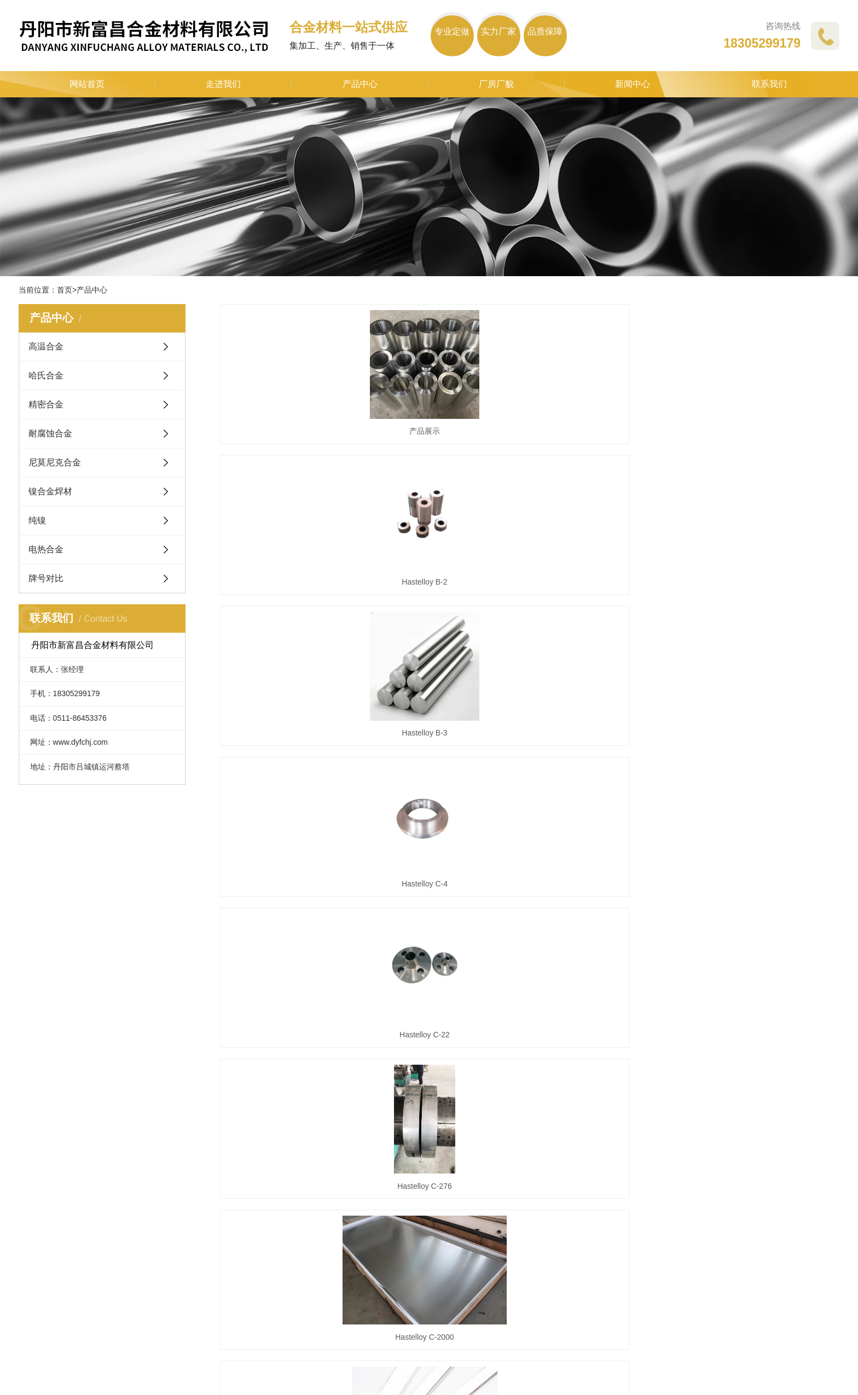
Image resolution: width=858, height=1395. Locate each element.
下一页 (597, 1048)
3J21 (742, 994)
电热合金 (45, 549)
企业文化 (36, 1189)
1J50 (742, 816)
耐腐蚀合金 (50, 433)
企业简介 (36, 1170)
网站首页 (87, 84)
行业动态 (323, 1189)
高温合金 (45, 346)
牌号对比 (45, 578)
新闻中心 (632, 84)
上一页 (461, 1048)
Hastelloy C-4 (317, 637)
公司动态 (323, 1170)
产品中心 (360, 84)
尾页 (632, 1048)
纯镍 (37, 520)
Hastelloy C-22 (530, 637)
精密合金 (45, 404)
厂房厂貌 (496, 84)
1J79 (317, 994)
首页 (64, 289)
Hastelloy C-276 (742, 637)
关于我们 (38, 1148)
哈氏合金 (45, 375)
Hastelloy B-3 (742, 458)
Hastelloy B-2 (529, 458)
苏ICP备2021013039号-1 (592, 1373)
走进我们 (223, 84)
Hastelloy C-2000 (316, 816)
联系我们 (769, 84)
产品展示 (317, 458)
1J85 (529, 994)
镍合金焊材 (50, 491)
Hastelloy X (529, 816)
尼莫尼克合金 (54, 462)
